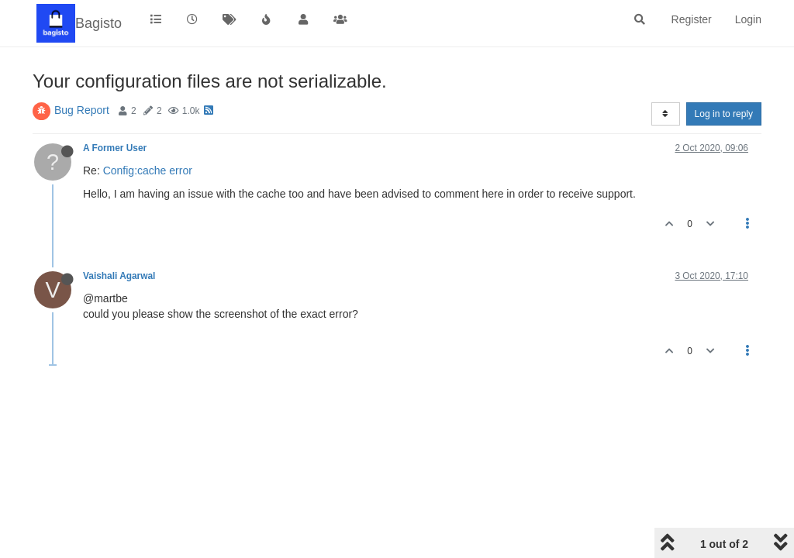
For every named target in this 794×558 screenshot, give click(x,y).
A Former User (115, 148)
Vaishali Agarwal (119, 275)
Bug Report (81, 110)
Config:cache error (147, 170)
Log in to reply (724, 113)
